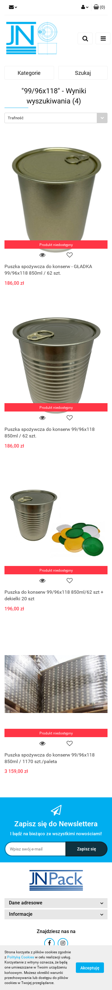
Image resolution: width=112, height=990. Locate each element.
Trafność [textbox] (16, 118)
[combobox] (56, 118)
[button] (99, 7)
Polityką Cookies (20, 957)
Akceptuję (89, 968)
